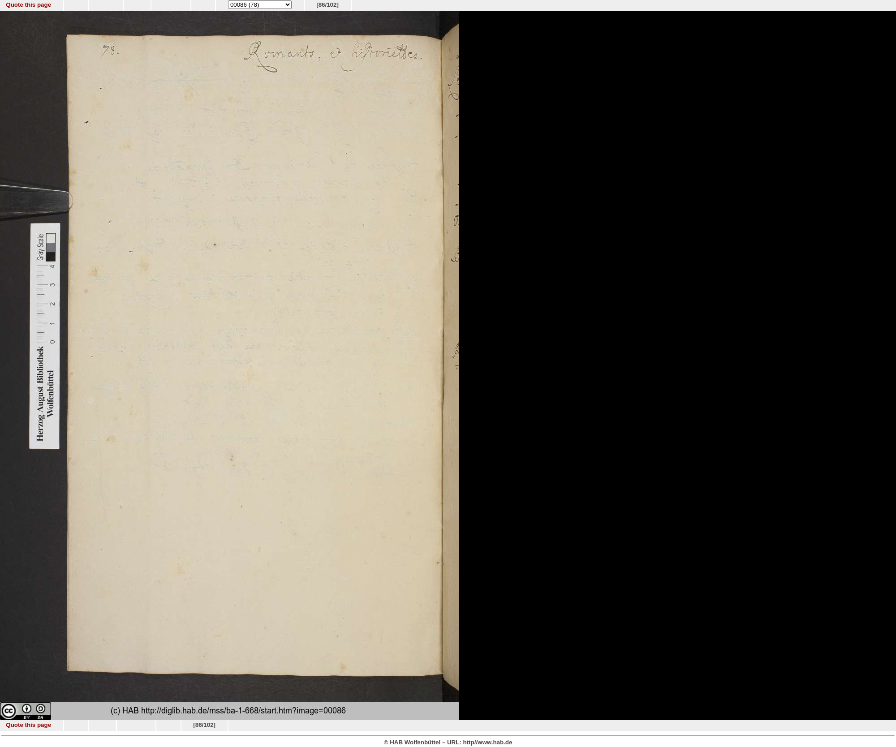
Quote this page (28, 4)
